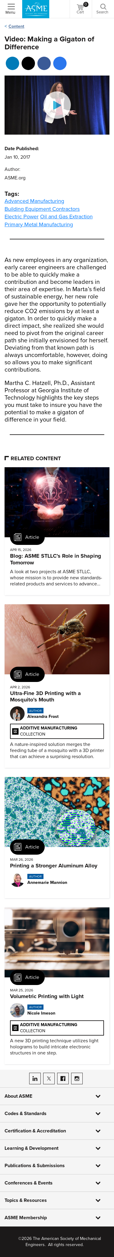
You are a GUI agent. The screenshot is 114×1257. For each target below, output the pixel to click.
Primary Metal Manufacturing (39, 224)
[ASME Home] (35, 9)
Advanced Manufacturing (34, 201)
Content (16, 26)
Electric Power (22, 216)
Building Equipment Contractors (42, 209)
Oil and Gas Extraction (66, 216)
